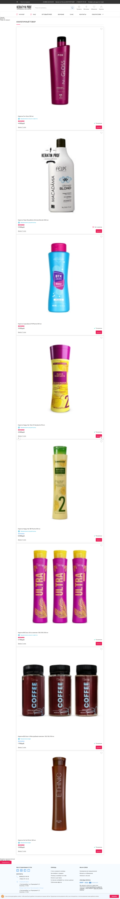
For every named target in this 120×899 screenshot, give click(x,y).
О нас (72, 14)
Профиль (79, 8)
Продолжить (6, 862)
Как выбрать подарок (57, 873)
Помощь (53, 867)
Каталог (21, 14)
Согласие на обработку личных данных (62, 880)
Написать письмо (85, 875)
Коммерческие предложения (88, 871)
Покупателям (96, 14)
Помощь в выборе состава (58, 875)
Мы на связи (84, 867)
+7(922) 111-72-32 (24, 879)
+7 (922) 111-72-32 (81, 2)
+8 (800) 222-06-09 (48, 2)
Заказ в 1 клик (22, 127)
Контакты (82, 14)
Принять (114, 896)
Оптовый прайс (47, 14)
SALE (34, 14)
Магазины (86, 8)
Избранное (94, 8)
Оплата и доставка (56, 877)
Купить (99, 127)
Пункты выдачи (25, 2)
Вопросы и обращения (86, 873)
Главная (2, 17)
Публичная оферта (56, 882)
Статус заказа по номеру (58, 871)
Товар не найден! (5, 20)
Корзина (101, 8)
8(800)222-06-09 (24, 876)
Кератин (2, 18)
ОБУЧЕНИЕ (61, 14)
